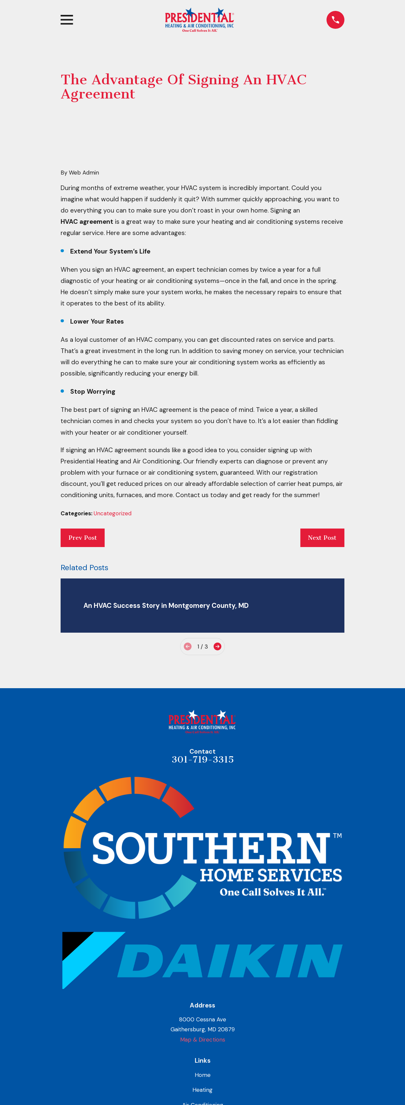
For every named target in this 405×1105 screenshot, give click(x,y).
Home (203, 1075)
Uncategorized (112, 513)
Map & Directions (202, 1039)
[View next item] (217, 646)
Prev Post (83, 537)
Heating (202, 1089)
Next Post (322, 537)
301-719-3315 (203, 759)
